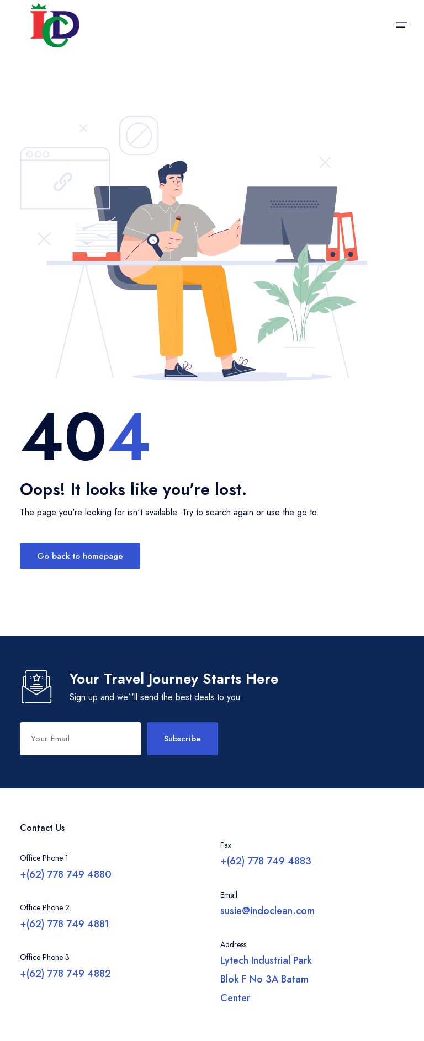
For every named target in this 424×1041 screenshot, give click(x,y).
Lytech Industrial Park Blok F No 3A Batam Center (266, 979)
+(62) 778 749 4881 (64, 924)
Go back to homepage (80, 556)
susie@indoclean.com (267, 911)
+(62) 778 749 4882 (65, 974)
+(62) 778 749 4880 (66, 874)
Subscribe (182, 739)
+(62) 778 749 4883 (265, 861)
